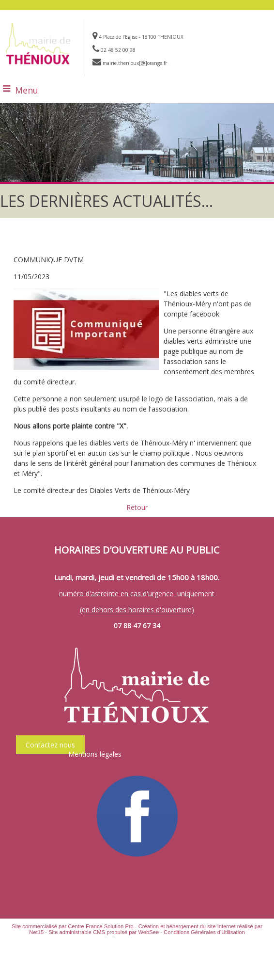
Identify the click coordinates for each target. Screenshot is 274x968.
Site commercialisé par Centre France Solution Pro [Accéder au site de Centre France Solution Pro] (73, 926)
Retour (137, 507)
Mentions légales (95, 754)
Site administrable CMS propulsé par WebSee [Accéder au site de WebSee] (103, 932)
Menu (26, 90)
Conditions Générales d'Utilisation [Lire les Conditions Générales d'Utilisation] (204, 932)
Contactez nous (50, 744)
